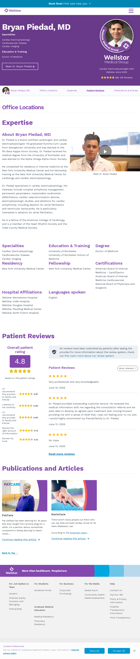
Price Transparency (120, 617)
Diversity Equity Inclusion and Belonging (17, 601)
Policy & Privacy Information (118, 601)
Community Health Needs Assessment (95, 596)
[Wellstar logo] (12, 10)
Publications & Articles (126, 90)
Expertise (72, 90)
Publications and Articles (43, 468)
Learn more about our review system (92, 355)
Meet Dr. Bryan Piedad (20, 66)
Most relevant (127, 368)
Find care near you (70, 3)
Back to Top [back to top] (10, 553)
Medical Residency (44, 616)
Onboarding (15, 609)
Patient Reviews (95, 90)
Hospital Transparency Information (117, 610)
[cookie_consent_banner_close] (134, 650)
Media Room (91, 590)
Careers (13, 593)
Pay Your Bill (116, 594)
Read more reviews (62, 454)
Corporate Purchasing (65, 592)
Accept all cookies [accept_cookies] (119, 651)
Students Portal (42, 590)
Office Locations (48, 90)
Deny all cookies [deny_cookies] (94, 651)
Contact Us (116, 590)
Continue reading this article (21, 539)
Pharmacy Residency (39, 623)
